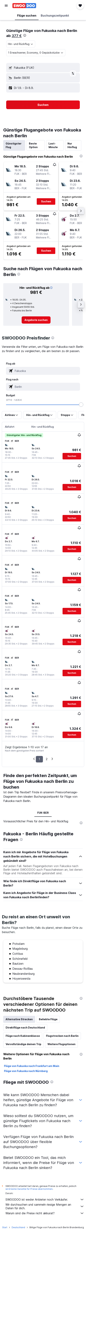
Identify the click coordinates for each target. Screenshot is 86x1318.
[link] (36, 320)
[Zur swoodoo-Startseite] (24, 5)
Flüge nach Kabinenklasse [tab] (23, 1035)
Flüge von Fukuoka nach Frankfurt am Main (31, 1065)
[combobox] (20, 44)
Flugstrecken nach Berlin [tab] (62, 1035)
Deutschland (18, 1227)
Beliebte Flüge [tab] (48, 1019)
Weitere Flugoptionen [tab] (61, 1044)
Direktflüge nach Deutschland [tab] (25, 1027)
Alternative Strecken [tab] (19, 1019)
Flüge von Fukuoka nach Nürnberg (26, 1071)
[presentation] (24, 35)
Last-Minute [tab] (53, 145)
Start (4, 1227)
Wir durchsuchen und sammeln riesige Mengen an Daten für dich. (44, 1206)
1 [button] (39, 759)
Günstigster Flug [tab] (13, 145)
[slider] (81, 404)
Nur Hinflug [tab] (72, 145)
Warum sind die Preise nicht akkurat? (44, 1213)
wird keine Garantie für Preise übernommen (29, 1189)
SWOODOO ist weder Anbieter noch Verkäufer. (44, 1199)
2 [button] (46, 759)
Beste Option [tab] (33, 145)
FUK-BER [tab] (43, 812)
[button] (6, 6)
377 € (17, 36)
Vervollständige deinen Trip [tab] (23, 1044)
